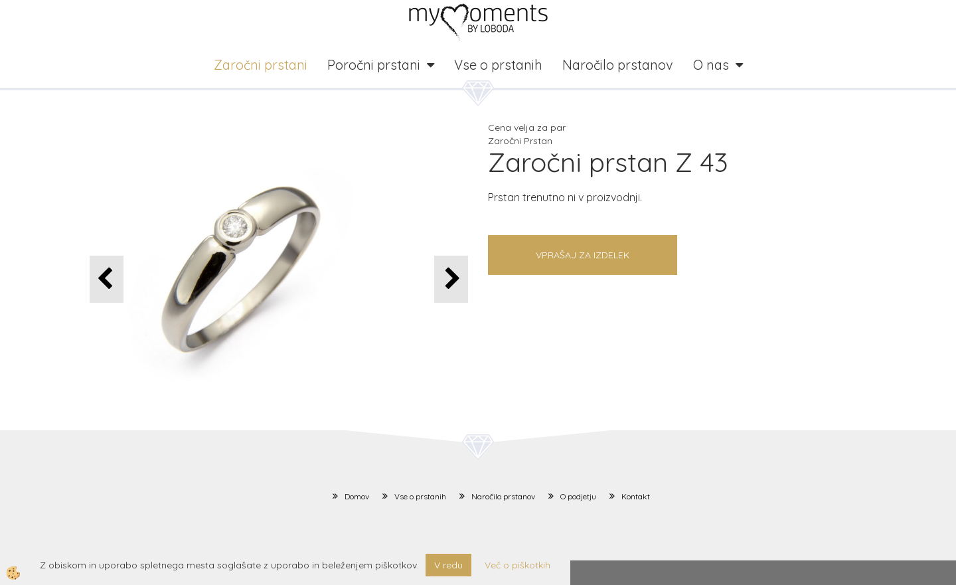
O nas (711, 64)
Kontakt (635, 496)
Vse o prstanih (498, 64)
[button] (451, 279)
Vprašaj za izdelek (582, 255)
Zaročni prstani (260, 64)
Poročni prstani (373, 64)
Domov (357, 496)
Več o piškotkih (517, 565)
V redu (448, 565)
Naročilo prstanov (617, 64)
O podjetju (578, 496)
